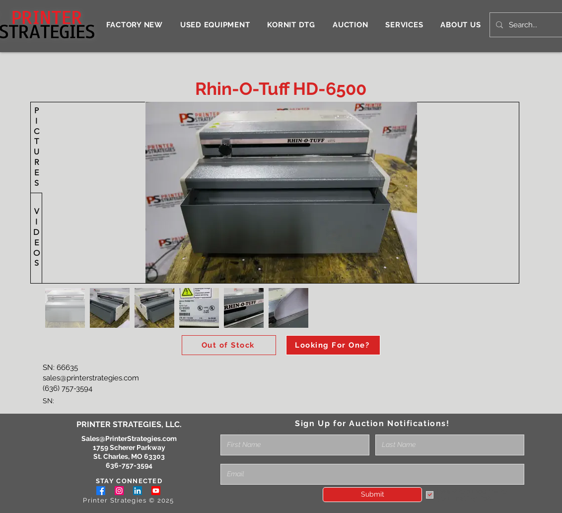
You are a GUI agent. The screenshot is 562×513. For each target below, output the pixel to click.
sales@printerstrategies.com (91, 377)
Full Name (237, 431)
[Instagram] (119, 490)
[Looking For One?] (333, 345)
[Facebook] (100, 490)
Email (229, 460)
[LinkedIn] (137, 490)
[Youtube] (155, 490)
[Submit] (372, 494)
